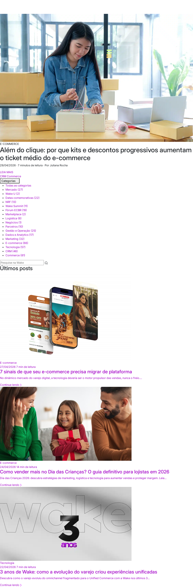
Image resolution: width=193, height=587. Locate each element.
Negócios (13, 222)
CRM (3, 176)
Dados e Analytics (19, 234)
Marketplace (15, 214)
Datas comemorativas (22, 197)
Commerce (14, 176)
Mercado (14, 189)
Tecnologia (15, 247)
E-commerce (16, 243)
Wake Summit (16, 206)
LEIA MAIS (6, 172)
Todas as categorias (18, 185)
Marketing (14, 239)
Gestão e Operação (20, 230)
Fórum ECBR (16, 210)
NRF (10, 202)
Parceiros (14, 226)
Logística (13, 218)
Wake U (12, 193)
